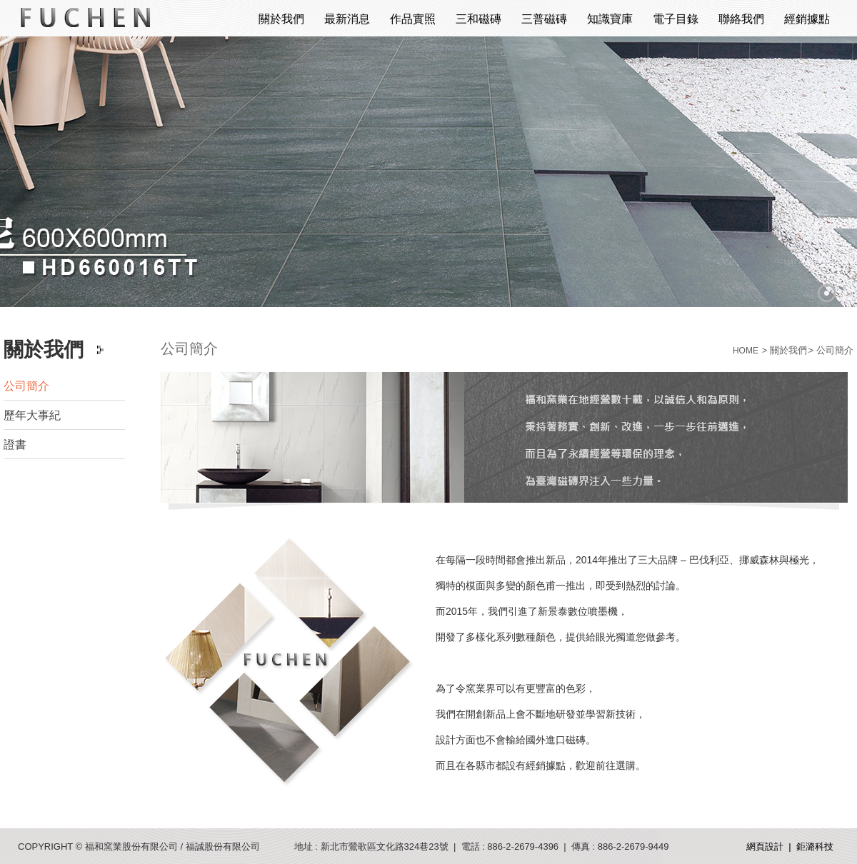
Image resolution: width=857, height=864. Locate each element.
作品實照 (413, 19)
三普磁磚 (544, 19)
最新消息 (347, 19)
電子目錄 (675, 19)
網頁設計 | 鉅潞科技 (789, 846)
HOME (745, 351)
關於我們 (281, 19)
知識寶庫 (610, 19)
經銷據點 (807, 19)
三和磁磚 (478, 19)
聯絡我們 (741, 19)
